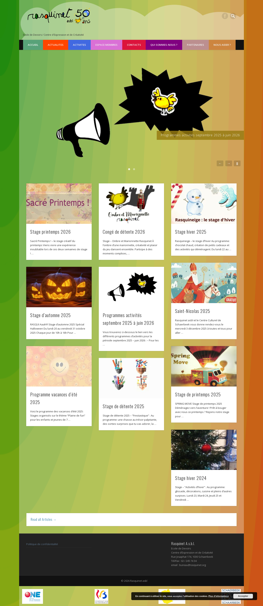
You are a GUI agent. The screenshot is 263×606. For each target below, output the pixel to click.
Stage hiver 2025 (190, 231)
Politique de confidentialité (42, 544)
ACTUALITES (55, 45)
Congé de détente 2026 (124, 231)
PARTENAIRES (195, 45)
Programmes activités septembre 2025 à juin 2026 (200, 135)
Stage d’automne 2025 (50, 314)
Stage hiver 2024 (191, 477)
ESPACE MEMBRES (106, 45)
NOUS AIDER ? (222, 45)
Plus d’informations (218, 596)
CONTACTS (134, 45)
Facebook (225, 16)
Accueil (33, 45)
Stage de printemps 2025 (198, 394)
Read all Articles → (44, 519)
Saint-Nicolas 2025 (192, 310)
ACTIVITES (79, 45)
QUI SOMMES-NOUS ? (163, 45)
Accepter (243, 596)
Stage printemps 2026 (50, 231)
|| (237, 163)
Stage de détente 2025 (123, 406)
